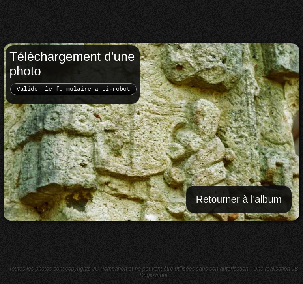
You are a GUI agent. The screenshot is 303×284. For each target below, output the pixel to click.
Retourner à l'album (239, 199)
